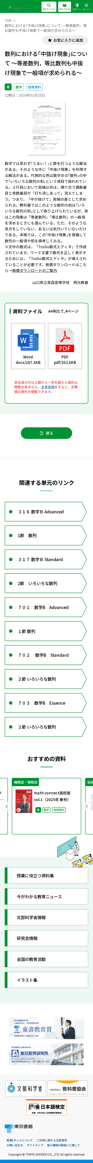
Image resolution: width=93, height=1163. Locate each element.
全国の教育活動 (31, 959)
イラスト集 (27, 980)
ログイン (77, 7)
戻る (46, 433)
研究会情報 (27, 938)
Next (86, 806)
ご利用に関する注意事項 (52, 1140)
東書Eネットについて (19, 1140)
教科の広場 (64, 7)
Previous (6, 806)
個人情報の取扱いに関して (63, 1145)
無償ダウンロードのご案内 (34, 270)
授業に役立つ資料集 (35, 875)
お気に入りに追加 (68, 40)
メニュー (86, 7)
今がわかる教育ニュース (39, 896)
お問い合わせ (14, 1145)
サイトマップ (35, 1145)
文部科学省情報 (31, 917)
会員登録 (47, 387)
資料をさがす (48, 7)
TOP (8, 20)
